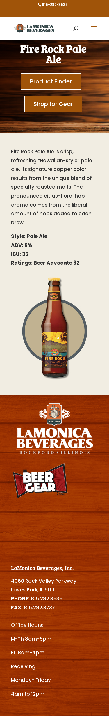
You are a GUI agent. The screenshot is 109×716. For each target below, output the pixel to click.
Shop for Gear (53, 104)
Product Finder (51, 81)
